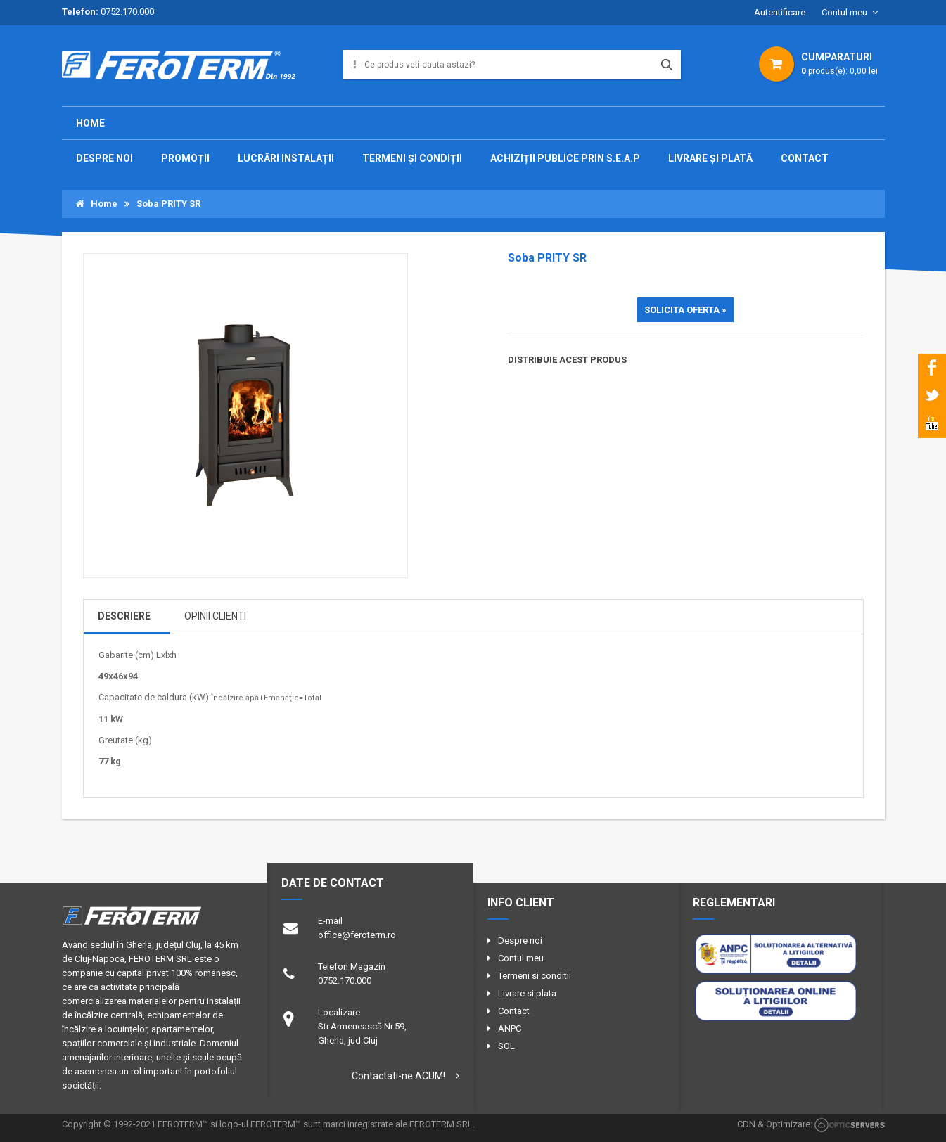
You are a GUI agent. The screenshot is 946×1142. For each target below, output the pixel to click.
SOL (506, 1046)
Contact (514, 1011)
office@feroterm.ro (357, 935)
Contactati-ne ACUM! (398, 1076)
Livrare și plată (710, 158)
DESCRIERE (124, 616)
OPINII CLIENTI (215, 616)
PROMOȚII (185, 158)
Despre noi (520, 940)
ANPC (509, 1028)
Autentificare (779, 12)
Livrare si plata (527, 993)
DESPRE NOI (104, 158)
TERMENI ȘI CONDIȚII (412, 158)
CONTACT (805, 158)
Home (90, 123)
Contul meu (844, 12)
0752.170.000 (127, 11)
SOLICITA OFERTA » (685, 309)
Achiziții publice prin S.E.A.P (565, 158)
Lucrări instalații (286, 158)
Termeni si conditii (534, 975)
